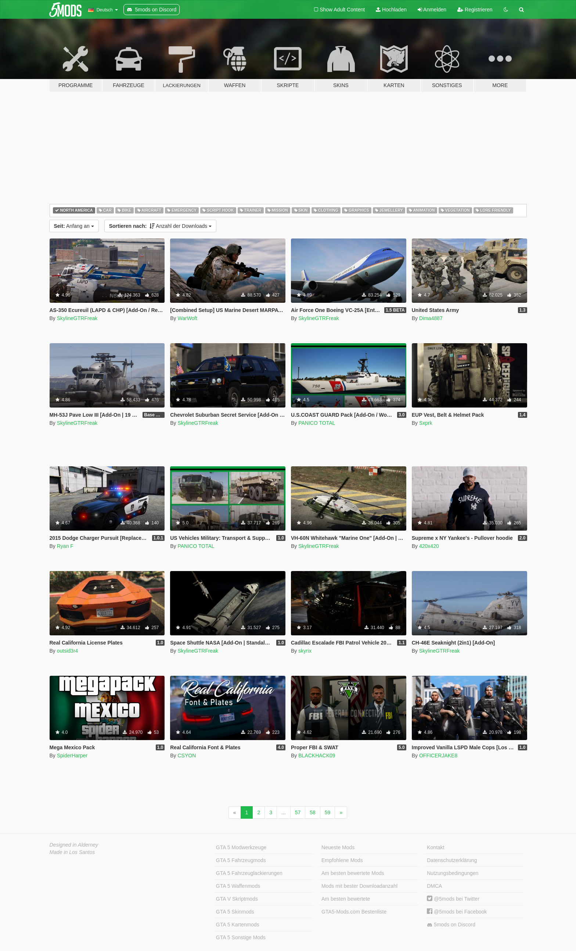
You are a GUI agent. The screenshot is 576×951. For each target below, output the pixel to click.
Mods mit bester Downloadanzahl (359, 886)
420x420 (429, 546)
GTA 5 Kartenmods (237, 924)
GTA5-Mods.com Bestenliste (353, 912)
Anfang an (74, 226)
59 (328, 812)
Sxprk (425, 423)
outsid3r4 (67, 651)
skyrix (305, 651)
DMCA (434, 886)
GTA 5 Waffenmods (238, 886)
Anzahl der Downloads (160, 226)
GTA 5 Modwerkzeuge (241, 847)
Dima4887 (431, 318)
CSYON (186, 755)
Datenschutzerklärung (452, 860)
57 (298, 812)
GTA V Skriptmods (237, 899)
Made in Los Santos (72, 852)
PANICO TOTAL (316, 423)
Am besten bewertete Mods (352, 873)
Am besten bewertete (345, 899)
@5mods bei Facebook (457, 911)
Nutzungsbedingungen (452, 873)
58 (313, 812)
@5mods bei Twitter (453, 899)
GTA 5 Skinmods (235, 912)
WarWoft (187, 318)
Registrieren (474, 9)
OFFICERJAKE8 (438, 755)
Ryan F (65, 546)
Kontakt (435, 847)
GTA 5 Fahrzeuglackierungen (249, 873)
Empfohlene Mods (342, 860)
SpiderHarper (72, 755)
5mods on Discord (451, 925)
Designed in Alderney (74, 845)
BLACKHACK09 (316, 755)
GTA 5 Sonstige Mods (241, 937)
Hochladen (391, 9)
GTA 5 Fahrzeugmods (241, 860)
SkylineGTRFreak (77, 318)
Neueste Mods (337, 847)
